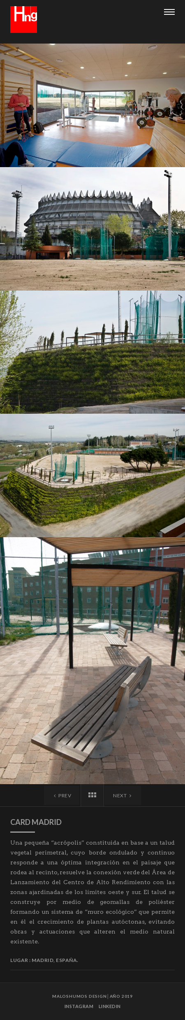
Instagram (79, 1006)
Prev (61, 795)
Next (123, 795)
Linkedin (110, 1006)
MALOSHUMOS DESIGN (79, 996)
